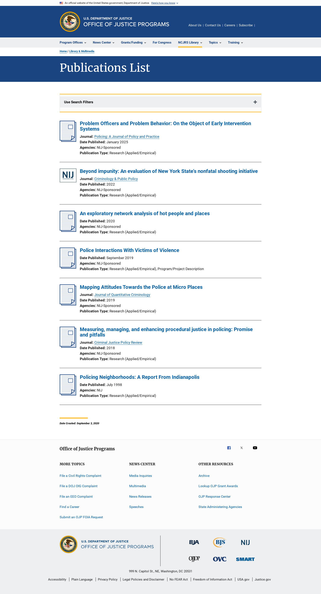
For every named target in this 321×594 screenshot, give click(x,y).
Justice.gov (263, 579)
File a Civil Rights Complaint (80, 476)
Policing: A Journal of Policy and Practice (126, 136)
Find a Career (69, 507)
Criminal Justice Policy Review (118, 342)
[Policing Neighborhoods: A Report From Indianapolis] (68, 394)
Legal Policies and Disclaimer (143, 579)
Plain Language (82, 579)
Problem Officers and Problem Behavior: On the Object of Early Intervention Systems (165, 126)
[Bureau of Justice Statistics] (220, 548)
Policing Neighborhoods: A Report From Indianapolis (139, 377)
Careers (229, 25)
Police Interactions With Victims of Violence (129, 250)
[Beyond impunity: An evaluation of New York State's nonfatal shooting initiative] (68, 176)
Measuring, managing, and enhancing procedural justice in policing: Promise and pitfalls (166, 332)
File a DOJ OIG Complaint (78, 486)
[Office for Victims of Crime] (219, 562)
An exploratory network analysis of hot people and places (145, 213)
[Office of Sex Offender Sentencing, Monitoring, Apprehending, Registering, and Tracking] (245, 561)
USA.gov (243, 579)
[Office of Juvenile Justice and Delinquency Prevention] (194, 562)
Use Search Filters (78, 102)
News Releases (140, 497)
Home (63, 51)
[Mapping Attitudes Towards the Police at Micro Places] (68, 304)
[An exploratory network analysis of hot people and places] (68, 230)
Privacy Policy (107, 579)
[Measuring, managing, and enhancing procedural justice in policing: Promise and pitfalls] (68, 346)
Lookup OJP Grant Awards (218, 486)
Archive (204, 476)
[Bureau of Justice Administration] (194, 545)
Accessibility (57, 579)
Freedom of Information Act (212, 579)
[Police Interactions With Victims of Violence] (68, 267)
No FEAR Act (179, 579)
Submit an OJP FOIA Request (81, 517)
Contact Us (213, 25)
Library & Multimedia (81, 51)
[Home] (126, 21)
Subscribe (246, 25)
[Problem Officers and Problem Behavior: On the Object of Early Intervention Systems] (68, 140)
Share (261, 28)
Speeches (136, 507)
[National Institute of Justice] (245, 545)
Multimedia (137, 486)
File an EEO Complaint (76, 497)
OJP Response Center (214, 497)
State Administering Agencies (220, 507)
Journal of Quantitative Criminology (122, 295)
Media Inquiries (140, 476)
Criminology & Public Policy (116, 179)
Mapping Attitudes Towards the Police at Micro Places (141, 287)
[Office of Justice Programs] (70, 21)
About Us (194, 25)
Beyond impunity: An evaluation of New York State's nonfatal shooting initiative (169, 171)
